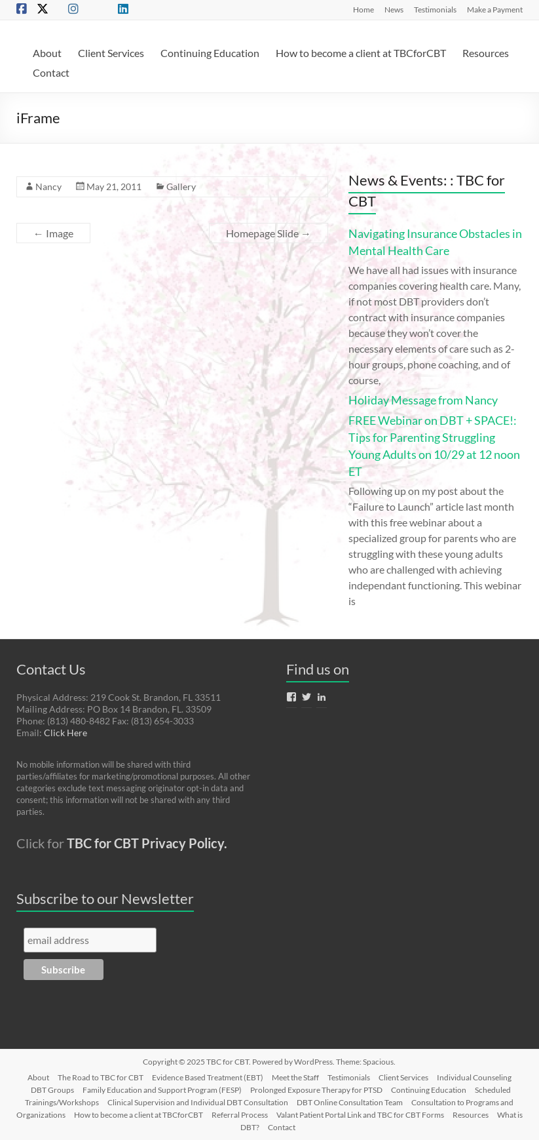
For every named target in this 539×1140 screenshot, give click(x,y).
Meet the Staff (295, 1077)
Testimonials (435, 9)
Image (53, 233)
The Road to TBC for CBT (100, 1077)
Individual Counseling (474, 1077)
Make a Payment (495, 9)
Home (363, 9)
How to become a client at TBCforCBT (361, 53)
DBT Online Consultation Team (350, 1102)
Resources (485, 53)
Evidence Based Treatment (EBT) (207, 1077)
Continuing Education (209, 53)
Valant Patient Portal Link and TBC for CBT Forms (360, 1115)
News (393, 9)
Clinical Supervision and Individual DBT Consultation (197, 1102)
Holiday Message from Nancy (423, 400)
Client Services (111, 53)
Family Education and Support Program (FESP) (162, 1090)
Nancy (48, 186)
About (47, 53)
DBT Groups (52, 1090)
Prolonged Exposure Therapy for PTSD (316, 1090)
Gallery (181, 186)
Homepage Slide (268, 233)
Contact (51, 72)
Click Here (65, 732)
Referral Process (240, 1115)
